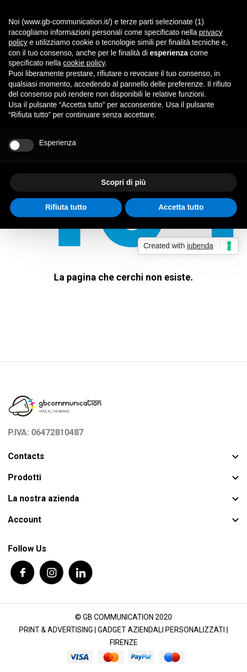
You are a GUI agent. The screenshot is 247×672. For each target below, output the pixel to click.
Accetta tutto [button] (181, 207)
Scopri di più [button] (123, 182)
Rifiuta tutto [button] (66, 207)
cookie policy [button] (84, 63)
